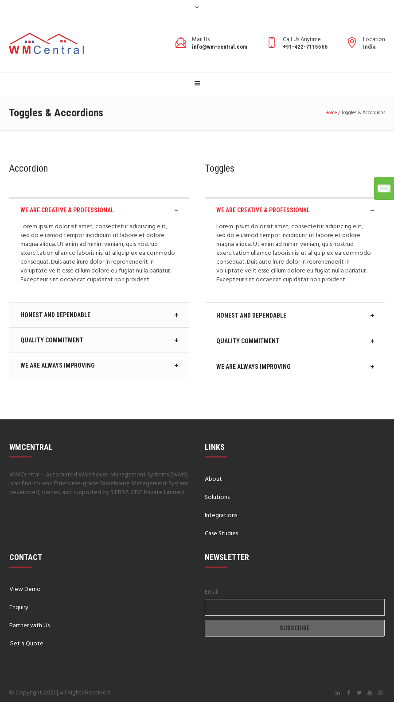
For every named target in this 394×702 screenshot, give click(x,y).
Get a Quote (26, 644)
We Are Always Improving (57, 365)
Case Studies (221, 534)
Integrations (221, 515)
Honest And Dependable (55, 314)
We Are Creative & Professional (67, 210)
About (213, 479)
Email (211, 592)
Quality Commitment (51, 340)
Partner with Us (29, 626)
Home (331, 113)
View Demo (25, 589)
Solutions (217, 497)
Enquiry (18, 607)
